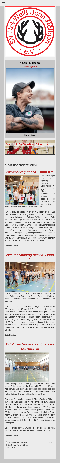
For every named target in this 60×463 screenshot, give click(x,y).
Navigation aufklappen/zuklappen (30, 3)
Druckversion (13, 442)
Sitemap (24, 442)
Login (51, 442)
